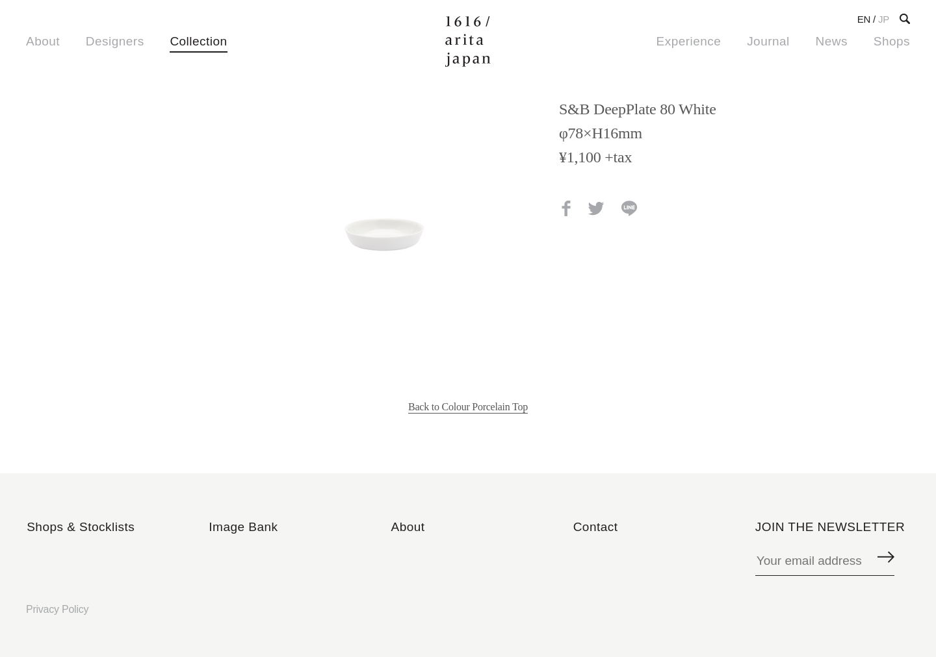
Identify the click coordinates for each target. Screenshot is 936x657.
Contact (595, 527)
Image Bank (243, 527)
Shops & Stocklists (81, 527)
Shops (892, 41)
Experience (689, 41)
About (43, 41)
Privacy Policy (57, 609)
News (832, 41)
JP (883, 19)
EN (863, 19)
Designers (115, 41)
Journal (768, 41)
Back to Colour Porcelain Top (468, 406)
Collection (198, 41)
